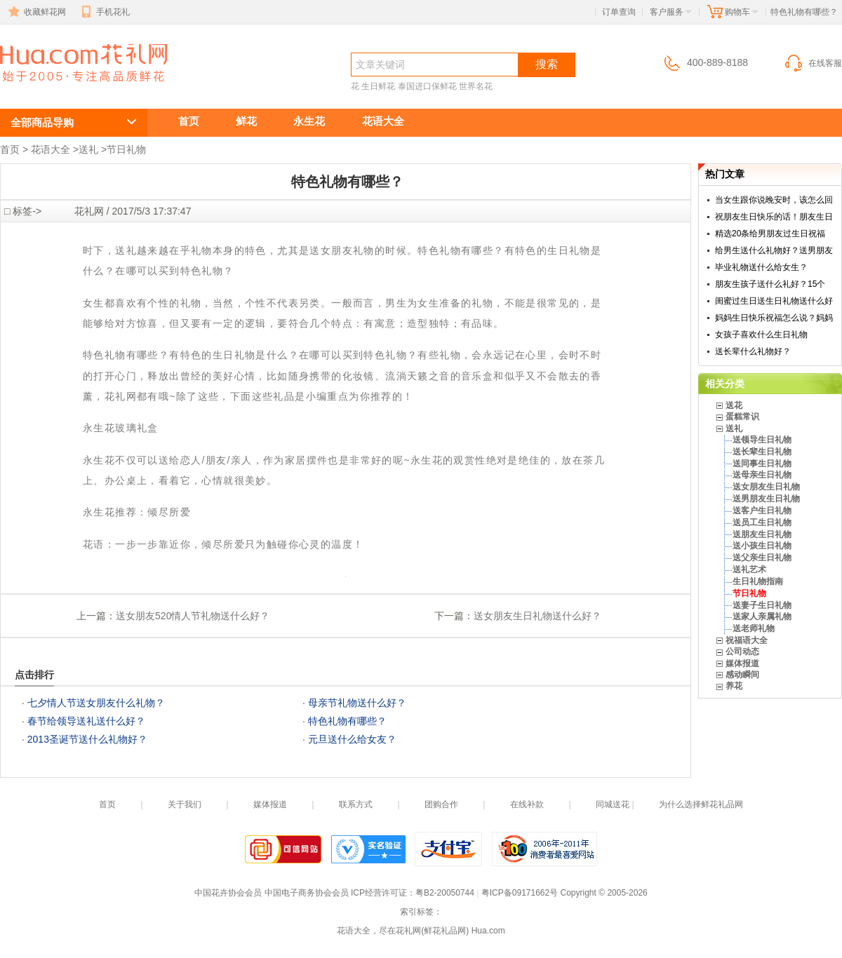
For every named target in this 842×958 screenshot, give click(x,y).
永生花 (309, 121)
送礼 (88, 149)
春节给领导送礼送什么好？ (86, 721)
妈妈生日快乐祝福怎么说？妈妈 (774, 318)
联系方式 (356, 804)
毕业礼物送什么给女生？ (761, 267)
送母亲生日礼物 (762, 475)
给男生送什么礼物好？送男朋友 (774, 250)
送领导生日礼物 (762, 440)
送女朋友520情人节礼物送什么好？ (192, 615)
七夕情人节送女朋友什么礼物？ (96, 702)
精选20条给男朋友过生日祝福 (770, 233)
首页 (188, 121)
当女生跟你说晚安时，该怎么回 (774, 200)
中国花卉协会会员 (228, 893)
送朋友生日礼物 (762, 534)
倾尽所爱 (169, 512)
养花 (734, 686)
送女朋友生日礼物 (766, 487)
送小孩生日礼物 (762, 546)
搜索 (546, 64)
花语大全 (383, 121)
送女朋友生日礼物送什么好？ (537, 615)
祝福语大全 (747, 640)
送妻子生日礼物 (762, 605)
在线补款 (527, 804)
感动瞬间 (742, 675)
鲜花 (246, 121)
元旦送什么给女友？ (352, 739)
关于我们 (184, 804)
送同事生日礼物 (762, 463)
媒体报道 (742, 663)
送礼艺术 (749, 569)
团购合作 (441, 804)
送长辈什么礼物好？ (753, 351)
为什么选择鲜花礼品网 (701, 804)
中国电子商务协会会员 (307, 893)
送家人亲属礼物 (762, 616)
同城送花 (612, 804)
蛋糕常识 (742, 416)
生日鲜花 (378, 86)
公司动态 (742, 651)
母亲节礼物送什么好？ (357, 702)
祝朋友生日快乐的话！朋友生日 (774, 217)
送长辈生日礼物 (762, 452)
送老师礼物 (754, 628)
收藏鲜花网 (36, 12)
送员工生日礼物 (762, 522)
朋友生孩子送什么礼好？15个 (770, 284)
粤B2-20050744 (444, 893)
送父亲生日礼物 (762, 557)
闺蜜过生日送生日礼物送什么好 (774, 301)
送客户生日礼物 (762, 510)
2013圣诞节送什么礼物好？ (87, 739)
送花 (734, 405)
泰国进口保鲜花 (427, 86)
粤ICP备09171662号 (519, 893)
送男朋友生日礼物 (766, 499)
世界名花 (476, 86)
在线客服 (812, 63)
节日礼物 (126, 149)
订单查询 (619, 12)
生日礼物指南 (758, 581)
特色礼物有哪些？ (76, 88)
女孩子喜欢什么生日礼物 (761, 334)
